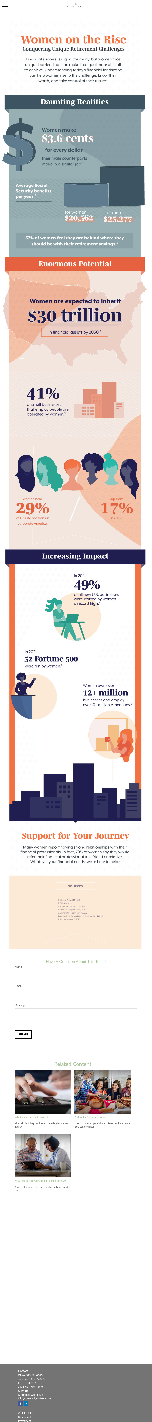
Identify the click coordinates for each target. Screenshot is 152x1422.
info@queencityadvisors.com (35, 1398)
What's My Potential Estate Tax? (33, 1117)
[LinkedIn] (26, 1403)
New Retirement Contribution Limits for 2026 (40, 1180)
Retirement (24, 1417)
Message (20, 1005)
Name (18, 966)
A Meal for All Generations (89, 1117)
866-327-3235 (38, 1379)
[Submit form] (23, 1034)
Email (18, 986)
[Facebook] (20, 1403)
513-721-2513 (34, 1375)
